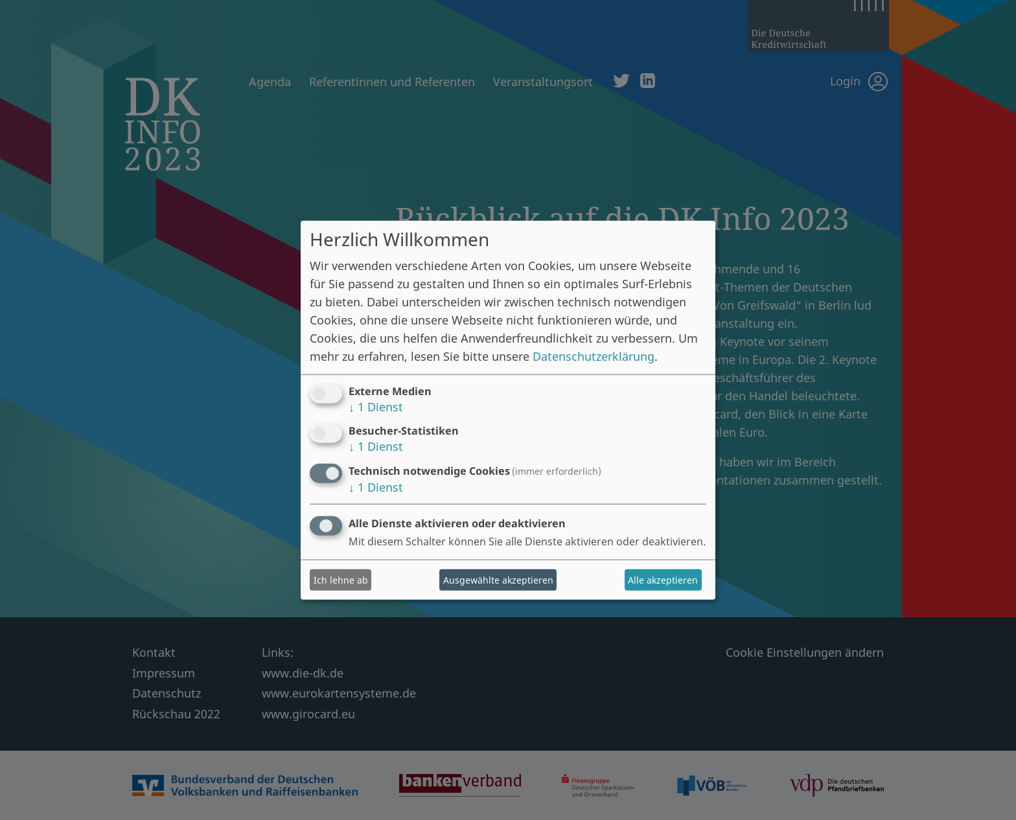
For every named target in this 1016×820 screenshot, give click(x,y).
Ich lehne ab (341, 580)
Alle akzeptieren (663, 580)
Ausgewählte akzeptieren (498, 580)
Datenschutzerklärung (593, 355)
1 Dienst (376, 406)
